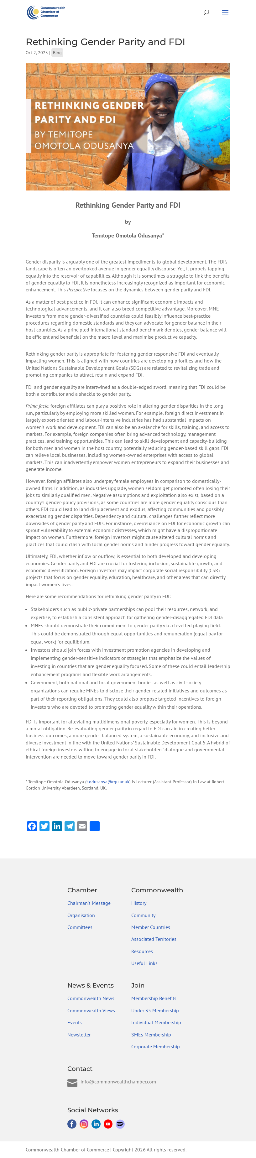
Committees (79, 927)
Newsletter (79, 1034)
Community (143, 915)
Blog (57, 52)
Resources (142, 951)
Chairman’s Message (89, 903)
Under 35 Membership (155, 1010)
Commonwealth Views (91, 1010)
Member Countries (150, 927)
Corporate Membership (155, 1046)
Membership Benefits (153, 998)
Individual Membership (156, 1022)
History (138, 903)
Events (74, 1022)
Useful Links (144, 963)
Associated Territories (153, 939)
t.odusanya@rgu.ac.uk (107, 782)
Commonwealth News (90, 998)
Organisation (81, 915)
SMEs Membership (151, 1034)
